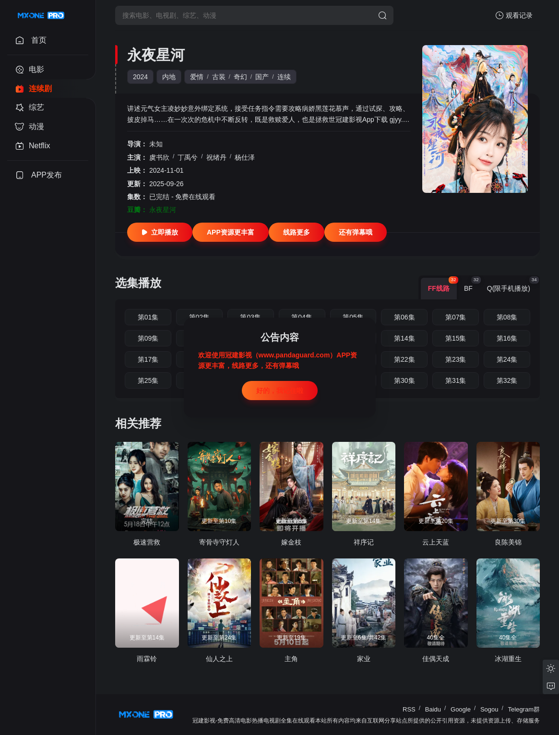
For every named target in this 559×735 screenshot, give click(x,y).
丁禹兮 (188, 157)
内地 (169, 77)
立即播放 (160, 232)
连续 (284, 77)
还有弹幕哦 (355, 232)
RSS (409, 709)
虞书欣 (159, 157)
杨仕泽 (245, 157)
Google (461, 709)
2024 (140, 77)
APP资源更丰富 (230, 232)
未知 (156, 144)
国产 (262, 77)
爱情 (196, 77)
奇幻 (240, 77)
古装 (219, 77)
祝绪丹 (216, 157)
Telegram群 (524, 709)
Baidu (433, 709)
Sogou (489, 709)
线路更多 (296, 232)
